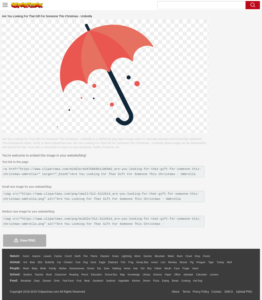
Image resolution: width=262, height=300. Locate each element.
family (52, 268)
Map (122, 274)
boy (149, 268)
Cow (77, 262)
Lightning (127, 256)
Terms (186, 291)
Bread (175, 280)
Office (177, 274)
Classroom (60, 274)
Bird (40, 262)
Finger (185, 268)
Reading (74, 274)
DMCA (228, 291)
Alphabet (188, 274)
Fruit (78, 280)
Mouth (167, 268)
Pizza (156, 280)
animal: (15, 262)
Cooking (185, 280)
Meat (87, 280)
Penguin (200, 262)
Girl (143, 268)
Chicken (68, 262)
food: (14, 280)
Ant (25, 262)
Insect (154, 262)
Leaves (47, 256)
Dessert (47, 280)
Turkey (220, 262)
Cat (59, 262)
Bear (32, 262)
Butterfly (49, 262)
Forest (206, 256)
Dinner (146, 280)
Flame (94, 256)
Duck (93, 262)
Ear (99, 268)
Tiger (211, 262)
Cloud (188, 256)
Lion (163, 262)
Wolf (229, 262)
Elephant (113, 262)
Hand (195, 268)
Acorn (26, 256)
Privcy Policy (201, 291)
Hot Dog (197, 280)
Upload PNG (244, 291)
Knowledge (134, 274)
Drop (197, 256)
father (158, 268)
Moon (137, 256)
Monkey (172, 262)
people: (15, 268)
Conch (68, 256)
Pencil (84, 274)
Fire (85, 256)
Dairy (37, 280)
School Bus (111, 274)
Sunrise (148, 256)
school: (15, 274)
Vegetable (123, 280)
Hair (135, 268)
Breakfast (26, 280)
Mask (26, 268)
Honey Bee (142, 262)
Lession (214, 274)
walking (116, 268)
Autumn (36, 256)
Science (157, 274)
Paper (168, 274)
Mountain (160, 256)
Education (96, 274)
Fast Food (68, 280)
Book (49, 274)
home (127, 268)
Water (171, 256)
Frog (130, 262)
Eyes (106, 268)
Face (177, 268)
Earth (78, 256)
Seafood (110, 280)
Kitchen (136, 280)
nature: (15, 256)
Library (146, 274)
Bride (43, 268)
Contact (216, 291)
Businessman (77, 268)
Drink (57, 280)
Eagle (102, 262)
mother (63, 268)
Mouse (183, 262)
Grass (115, 256)
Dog (85, 262)
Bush (180, 256)
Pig (191, 262)
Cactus (58, 256)
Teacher (39, 274)
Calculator (201, 274)
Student (27, 274)
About (175, 291)
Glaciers (104, 256)
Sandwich (98, 280)
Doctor (90, 268)
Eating (165, 280)
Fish (123, 262)
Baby (34, 268)
